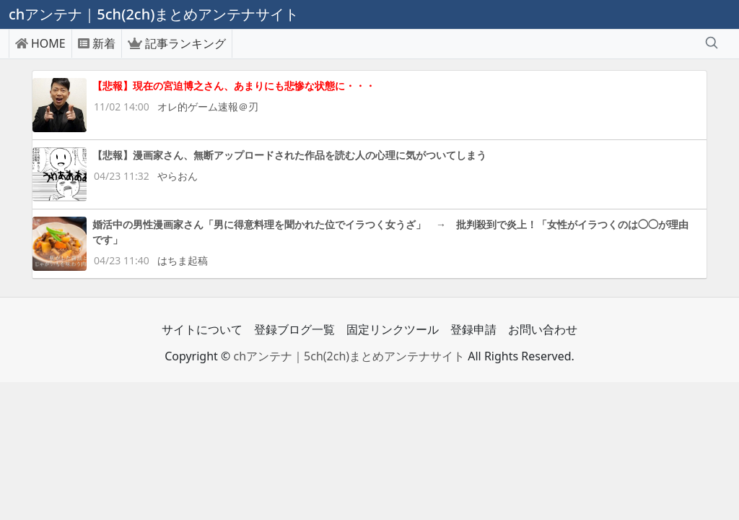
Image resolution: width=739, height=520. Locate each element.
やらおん (177, 176)
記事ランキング (177, 43)
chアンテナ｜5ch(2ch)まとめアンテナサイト (349, 356)
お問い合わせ (542, 329)
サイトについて (202, 329)
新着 (96, 43)
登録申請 (473, 329)
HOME (40, 43)
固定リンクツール (392, 329)
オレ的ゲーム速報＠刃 (207, 106)
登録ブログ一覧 (294, 329)
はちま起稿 (182, 260)
